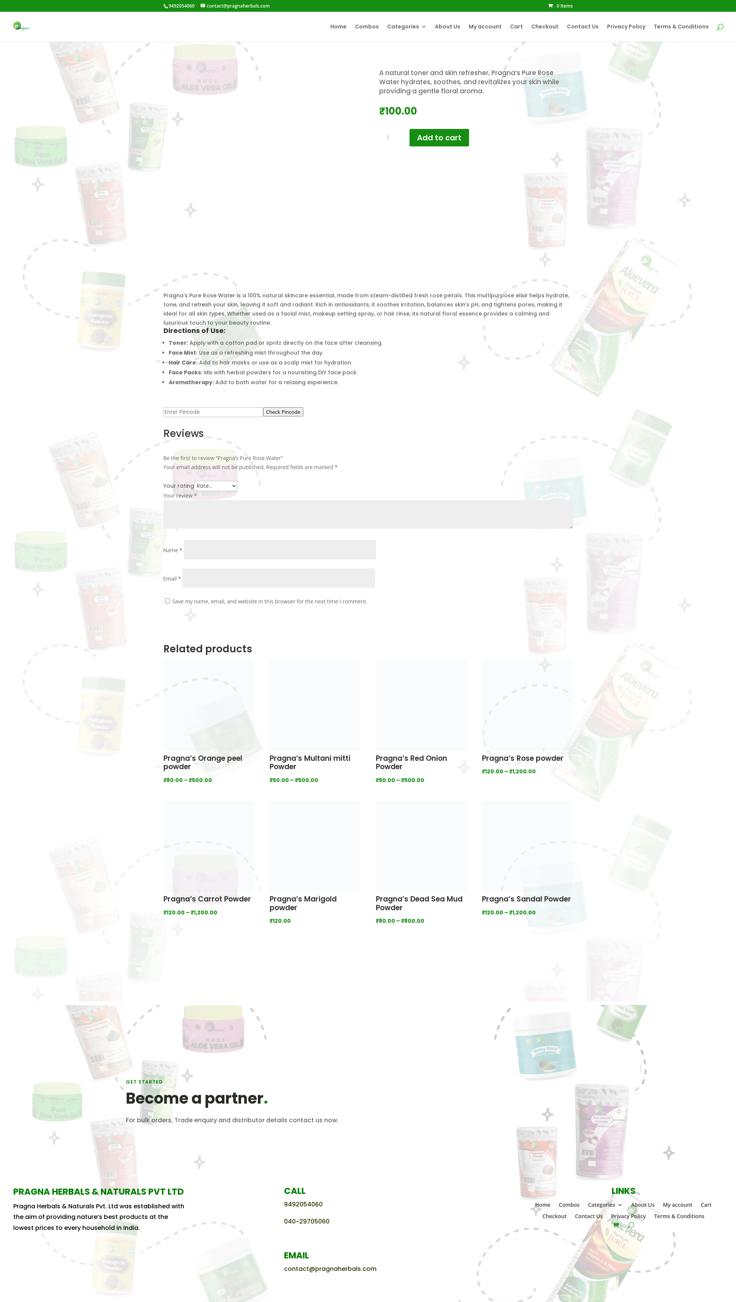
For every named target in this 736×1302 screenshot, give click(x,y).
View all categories (368, 961)
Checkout (545, 27)
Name (173, 550)
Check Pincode (283, 411)
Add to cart (439, 137)
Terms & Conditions (681, 27)
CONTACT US (151, 1143)
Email (172, 578)
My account (485, 27)
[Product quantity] (390, 138)
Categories (403, 27)
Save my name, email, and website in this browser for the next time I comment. (269, 601)
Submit (551, 624)
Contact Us (583, 27)
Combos (367, 27)
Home (338, 27)
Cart (516, 27)
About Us (447, 27)
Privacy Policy (626, 27)
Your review (180, 495)
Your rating (178, 486)
